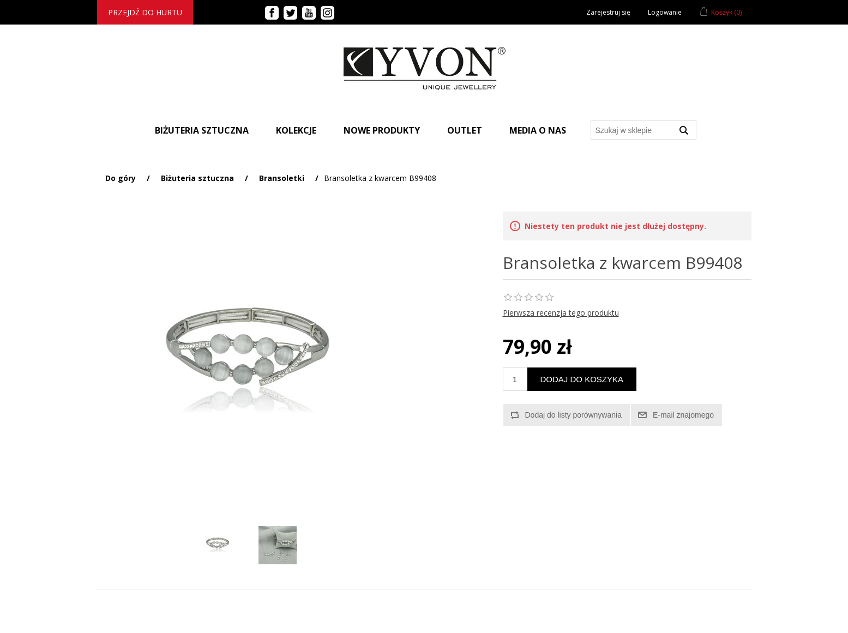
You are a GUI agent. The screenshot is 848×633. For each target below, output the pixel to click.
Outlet (464, 130)
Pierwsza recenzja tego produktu (561, 313)
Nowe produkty (382, 130)
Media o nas (537, 130)
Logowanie (665, 12)
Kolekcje (296, 130)
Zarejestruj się (608, 12)
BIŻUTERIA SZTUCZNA (202, 130)
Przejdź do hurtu (145, 12)
